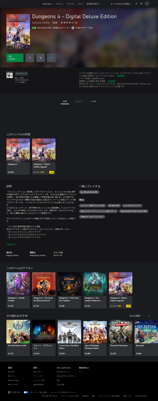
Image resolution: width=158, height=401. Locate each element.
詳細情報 (121, 75)
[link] (18, 156)
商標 (93, 396)
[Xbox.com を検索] (136, 3)
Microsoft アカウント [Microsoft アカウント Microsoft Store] (64, 372)
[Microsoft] (17, 3)
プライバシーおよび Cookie (70, 396)
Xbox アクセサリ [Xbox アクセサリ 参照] (13, 384)
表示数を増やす (93, 4)
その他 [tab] (93, 101)
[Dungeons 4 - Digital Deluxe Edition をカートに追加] (40, 58)
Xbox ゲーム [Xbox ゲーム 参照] (12, 376)
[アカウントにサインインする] (147, 3)
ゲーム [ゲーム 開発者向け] (81, 372)
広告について (127, 396)
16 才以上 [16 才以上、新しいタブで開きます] (21, 73)
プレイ (80, 4)
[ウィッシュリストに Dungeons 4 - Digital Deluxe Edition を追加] (30, 58)
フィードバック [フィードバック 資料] (38, 376)
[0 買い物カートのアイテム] (141, 3)
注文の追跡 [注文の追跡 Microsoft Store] (60, 384)
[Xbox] (35, 3)
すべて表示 (135, 315)
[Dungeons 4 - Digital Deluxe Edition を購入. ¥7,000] (14, 58)
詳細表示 (11, 244)
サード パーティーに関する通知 (108, 396)
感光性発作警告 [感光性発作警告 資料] (38, 384)
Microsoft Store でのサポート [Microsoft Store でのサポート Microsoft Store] (66, 376)
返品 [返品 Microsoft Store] (58, 380)
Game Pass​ (47, 4)
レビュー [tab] (79, 101)
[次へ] (149, 316)
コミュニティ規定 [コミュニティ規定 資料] (39, 380)
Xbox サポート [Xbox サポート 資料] (38, 372)
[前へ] (143, 316)
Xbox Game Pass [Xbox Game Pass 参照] (13, 380)
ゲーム (59, 4)
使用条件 (85, 396)
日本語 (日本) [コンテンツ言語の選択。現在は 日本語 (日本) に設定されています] (16, 392)
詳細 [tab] (65, 101)
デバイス (70, 4)
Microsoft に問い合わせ (49, 396)
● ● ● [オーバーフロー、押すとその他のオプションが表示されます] (51, 57)
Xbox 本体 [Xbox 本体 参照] (11, 372)
